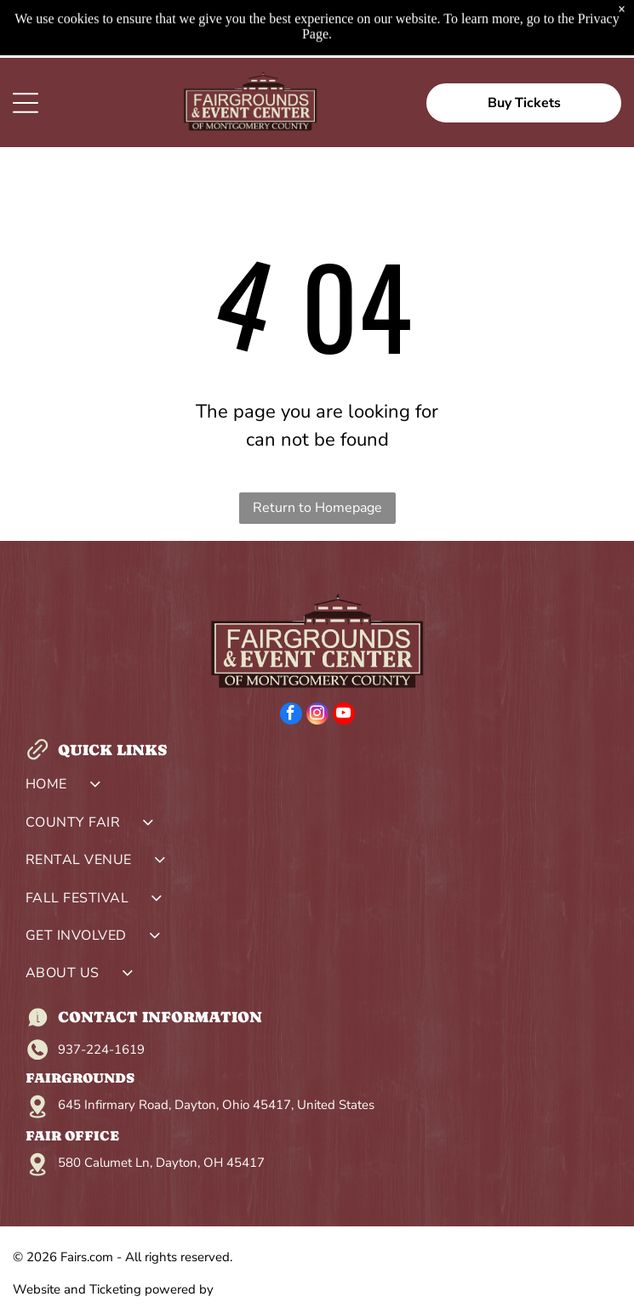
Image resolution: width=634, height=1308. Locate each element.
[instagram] (317, 715)
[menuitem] (317, 788)
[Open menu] (25, 103)
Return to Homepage (317, 507)
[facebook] (291, 715)
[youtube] (344, 715)
